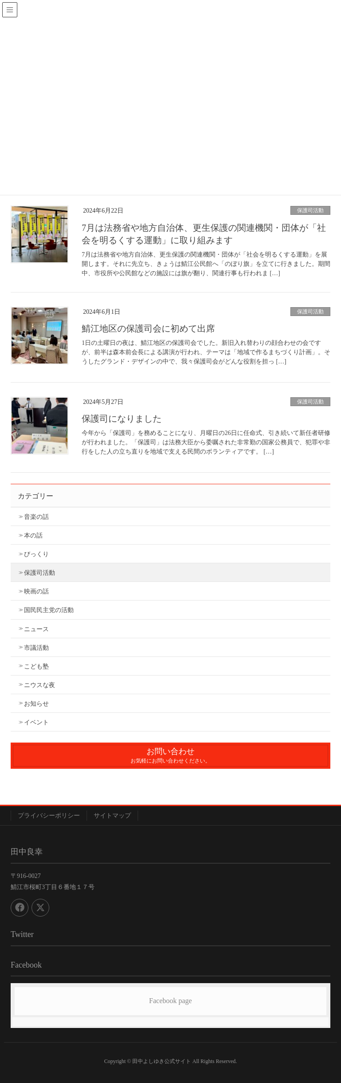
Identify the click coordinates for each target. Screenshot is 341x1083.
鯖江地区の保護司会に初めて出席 (148, 328)
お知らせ (36, 703)
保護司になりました (122, 418)
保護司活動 (310, 210)
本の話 (33, 535)
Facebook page (170, 1000)
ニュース (36, 629)
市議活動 (36, 647)
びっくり (36, 554)
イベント (36, 722)
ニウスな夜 (39, 685)
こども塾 (36, 666)
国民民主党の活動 (49, 610)
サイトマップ (112, 815)
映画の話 (36, 591)
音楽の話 (36, 517)
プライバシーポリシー (49, 815)
